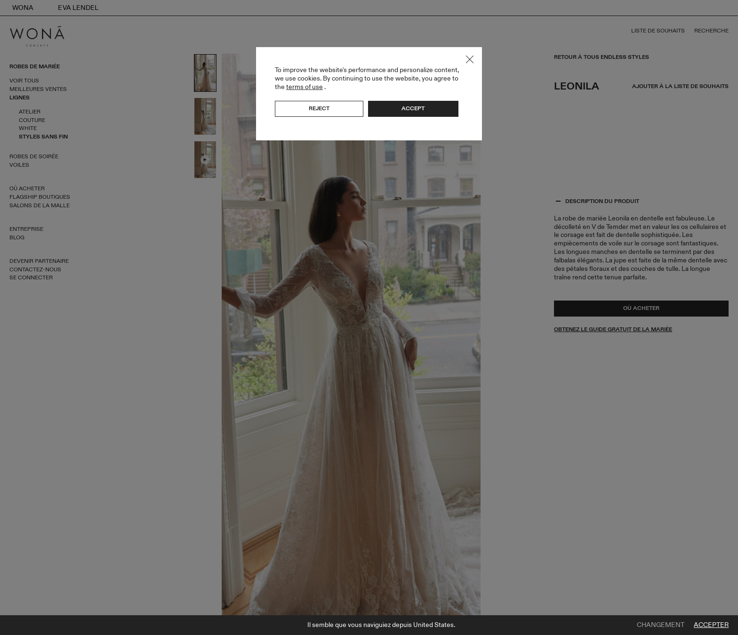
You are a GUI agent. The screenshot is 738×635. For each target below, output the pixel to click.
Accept (413, 108)
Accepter (711, 625)
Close (469, 59)
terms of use (304, 86)
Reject (319, 108)
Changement (660, 625)
